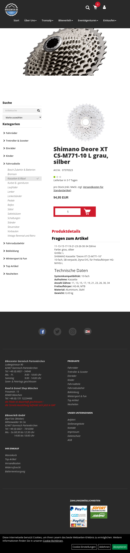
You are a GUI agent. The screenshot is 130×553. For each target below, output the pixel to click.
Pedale (11, 200)
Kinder (10, 155)
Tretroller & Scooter (17, 140)
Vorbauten (13, 231)
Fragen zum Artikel (70, 238)
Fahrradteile (13, 163)
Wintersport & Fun (16, 258)
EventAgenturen (88, 20)
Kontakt (72, 427)
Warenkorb (11, 455)
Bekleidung (12, 250)
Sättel (10, 209)
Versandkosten (12, 463)
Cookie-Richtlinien (53, 540)
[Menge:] (68, 211)
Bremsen (12, 174)
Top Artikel (12, 266)
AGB (70, 440)
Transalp (47, 20)
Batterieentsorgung (15, 471)
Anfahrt (71, 419)
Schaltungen (14, 218)
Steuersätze (13, 226)
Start (16, 20)
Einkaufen (109, 20)
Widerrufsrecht (13, 467)
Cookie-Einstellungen (84, 546)
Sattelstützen (14, 213)
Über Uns (30, 20)
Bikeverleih (65, 20)
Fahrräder (11, 133)
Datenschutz (74, 435)
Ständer (12, 222)
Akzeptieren (119, 546)
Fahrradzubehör (15, 243)
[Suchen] (38, 110)
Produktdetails (66, 231)
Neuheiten (12, 273)
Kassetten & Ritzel (17, 178)
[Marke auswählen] (22, 117)
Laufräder (13, 187)
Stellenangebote (76, 423)
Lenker (11, 191)
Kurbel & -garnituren (18, 183)
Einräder (11, 148)
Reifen (11, 204)
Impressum (73, 431)
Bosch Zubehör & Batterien (21, 169)
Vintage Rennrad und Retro (21, 235)
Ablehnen (104, 546)
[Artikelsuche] (88, 8)
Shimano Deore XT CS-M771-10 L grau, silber (80, 155)
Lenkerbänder (15, 196)
